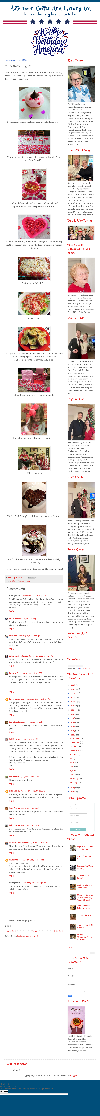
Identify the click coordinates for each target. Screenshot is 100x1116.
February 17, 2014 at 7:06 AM (32, 791)
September (75, 750)
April (72, 770)
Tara (11, 808)
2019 (73, 714)
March (73, 774)
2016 (73, 726)
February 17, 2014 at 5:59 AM (25, 739)
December (75, 738)
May (72, 766)
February (74, 778)
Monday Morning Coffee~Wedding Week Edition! (85, 897)
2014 (73, 735)
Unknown (13, 860)
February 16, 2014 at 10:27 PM (31, 722)
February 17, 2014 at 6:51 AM (26, 776)
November (75, 742)
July (72, 758)
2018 (73, 718)
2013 (73, 787)
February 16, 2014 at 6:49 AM (28, 618)
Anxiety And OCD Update (85, 926)
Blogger (73, 1075)
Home (34, 931)
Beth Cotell (14, 791)
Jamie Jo (12, 673)
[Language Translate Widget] (75, 666)
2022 (73, 701)
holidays (13, 581)
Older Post (58, 931)
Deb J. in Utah (15, 842)
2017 (73, 722)
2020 (73, 710)
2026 (73, 685)
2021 (73, 705)
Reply (11, 611)
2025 (73, 689)
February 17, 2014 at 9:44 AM (26, 825)
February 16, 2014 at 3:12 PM (29, 673)
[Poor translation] (5, 1091)
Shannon (13, 635)
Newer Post (11, 931)
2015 (73, 730)
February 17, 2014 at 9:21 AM (26, 808)
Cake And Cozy (84, 915)
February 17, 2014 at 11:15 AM (31, 860)
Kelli (11, 825)
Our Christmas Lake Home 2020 (84, 907)
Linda (11, 618)
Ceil (11, 739)
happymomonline (17, 699)
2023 (73, 697)
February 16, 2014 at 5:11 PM (38, 699)
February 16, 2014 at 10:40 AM (40, 656)
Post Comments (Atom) (27, 936)
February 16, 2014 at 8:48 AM (30, 635)
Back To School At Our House (85, 886)
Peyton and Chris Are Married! (85, 848)
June (72, 762)
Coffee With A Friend (83, 877)
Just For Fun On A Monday (85, 867)
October (74, 746)
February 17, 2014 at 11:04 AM (35, 842)
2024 (73, 693)
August (73, 754)
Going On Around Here (85, 857)
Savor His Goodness (18, 656)
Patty (11, 776)
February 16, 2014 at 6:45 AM (33, 595)
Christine (13, 722)
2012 (73, 791)
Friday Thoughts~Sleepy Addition (85, 937)
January (74, 782)
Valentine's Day (23, 581)
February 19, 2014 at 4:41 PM (33, 882)
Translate (84, 668)
